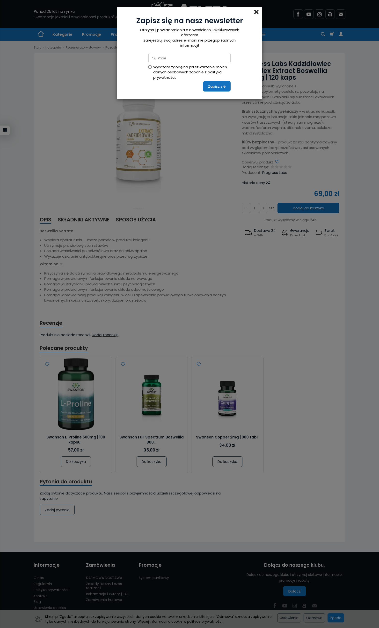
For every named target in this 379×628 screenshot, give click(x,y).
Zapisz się (217, 86)
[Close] (256, 12)
